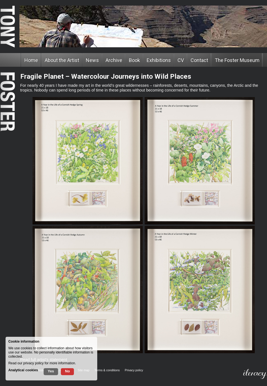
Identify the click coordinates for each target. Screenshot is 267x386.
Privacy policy (134, 370)
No (67, 371)
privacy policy (33, 363)
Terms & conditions (107, 370)
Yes (51, 371)
